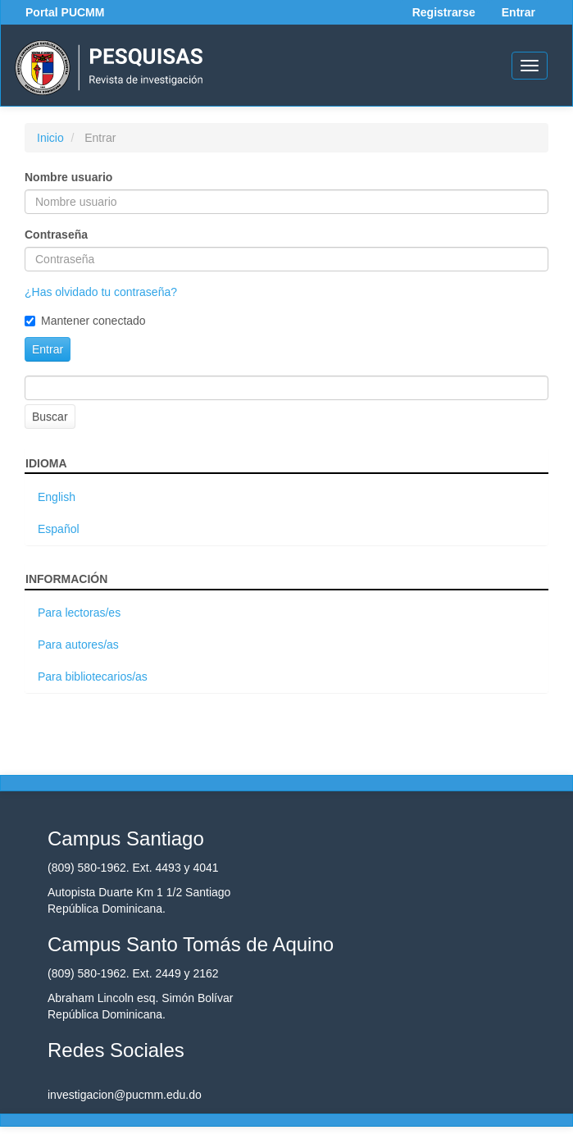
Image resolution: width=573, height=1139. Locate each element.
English (56, 496)
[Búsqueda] (286, 388)
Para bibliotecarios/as (93, 676)
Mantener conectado (85, 320)
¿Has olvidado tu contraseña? (101, 291)
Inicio (50, 137)
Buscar (50, 416)
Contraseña (56, 234)
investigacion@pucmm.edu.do (125, 1094)
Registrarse (443, 12)
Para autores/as (78, 644)
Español (59, 528)
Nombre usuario (68, 177)
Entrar (518, 12)
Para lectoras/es (79, 612)
